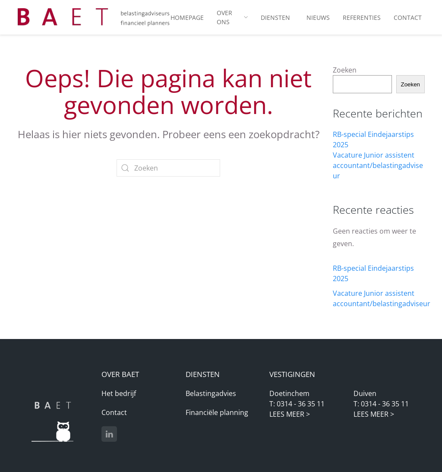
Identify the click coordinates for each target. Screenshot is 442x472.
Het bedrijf (118, 393)
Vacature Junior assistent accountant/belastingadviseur (378, 165)
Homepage (187, 17)
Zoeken (345, 70)
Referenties (362, 17)
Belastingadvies (211, 393)
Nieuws (318, 17)
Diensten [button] (275, 17)
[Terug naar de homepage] (93, 17)
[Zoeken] (168, 168)
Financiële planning (217, 412)
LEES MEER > (289, 414)
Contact (114, 412)
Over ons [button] (232, 17)
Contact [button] (408, 17)
